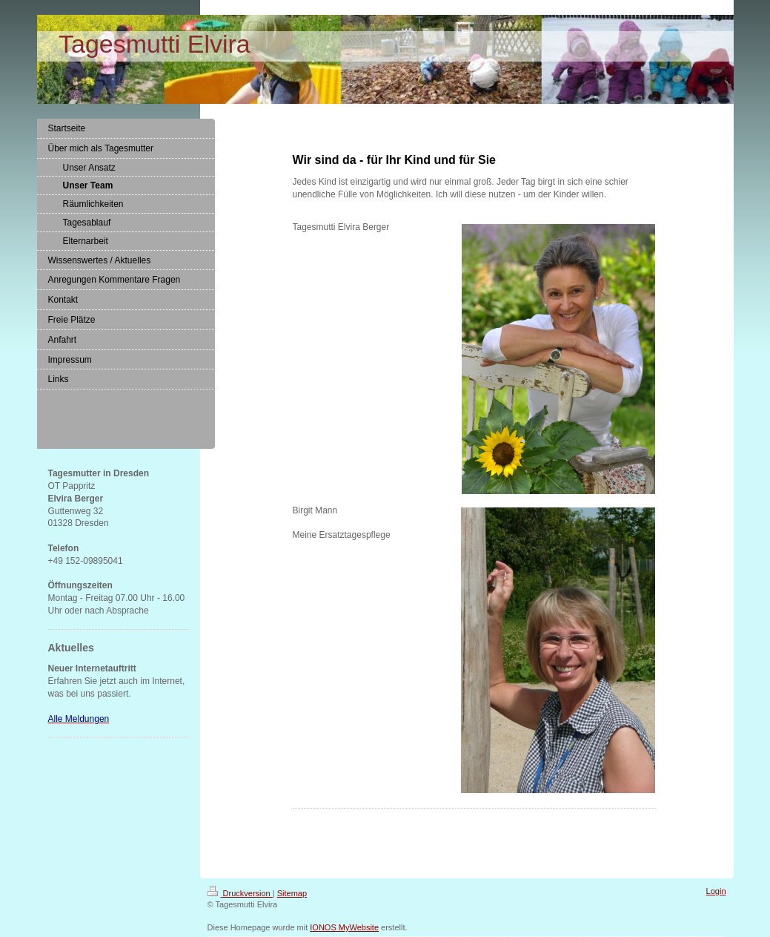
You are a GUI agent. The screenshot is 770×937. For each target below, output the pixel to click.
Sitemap (292, 893)
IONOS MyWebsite (344, 927)
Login (716, 891)
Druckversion (240, 893)
